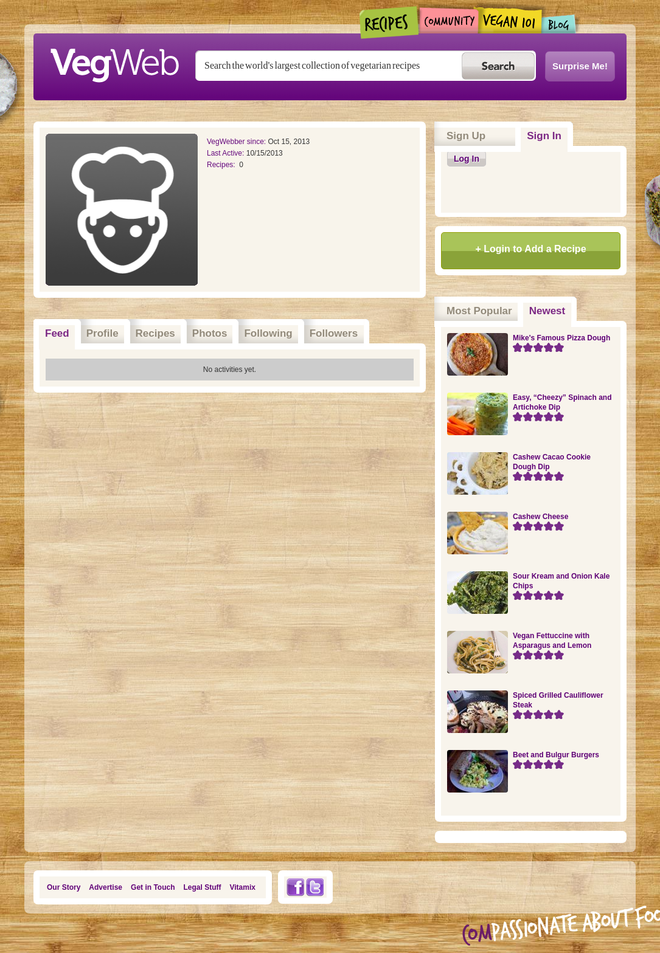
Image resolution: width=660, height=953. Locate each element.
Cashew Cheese (540, 516)
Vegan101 (510, 20)
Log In (466, 158)
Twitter (315, 887)
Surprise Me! (580, 66)
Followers (334, 333)
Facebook (295, 887)
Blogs (559, 24)
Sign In (544, 136)
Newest (550, 307)
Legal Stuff (202, 887)
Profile (102, 333)
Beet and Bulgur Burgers (556, 755)
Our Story (63, 887)
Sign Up (465, 136)
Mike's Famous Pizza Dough (561, 338)
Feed (57, 333)
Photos (210, 333)
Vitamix (242, 887)
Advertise (105, 887)
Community (448, 20)
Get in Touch (153, 887)
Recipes (389, 22)
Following (268, 333)
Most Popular (479, 311)
